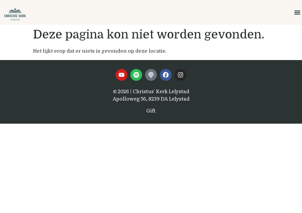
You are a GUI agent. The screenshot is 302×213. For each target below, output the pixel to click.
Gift (151, 110)
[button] (297, 12)
